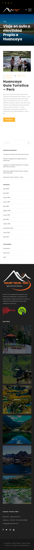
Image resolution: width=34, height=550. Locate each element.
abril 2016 (6, 206)
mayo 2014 (6, 232)
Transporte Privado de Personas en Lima (15, 154)
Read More (9, 119)
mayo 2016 (6, 202)
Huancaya (6, 253)
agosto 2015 (7, 211)
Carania (17, 369)
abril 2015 (6, 219)
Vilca (4, 257)
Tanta (17, 460)
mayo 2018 (6, 197)
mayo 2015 (6, 215)
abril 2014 (6, 237)
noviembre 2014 (8, 228)
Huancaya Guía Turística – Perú (16, 85)
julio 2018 (6, 193)
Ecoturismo (9, 78)
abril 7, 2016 (9, 76)
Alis (17, 339)
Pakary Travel (21, 76)
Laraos (17, 429)
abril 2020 (6, 189)
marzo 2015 (6, 224)
